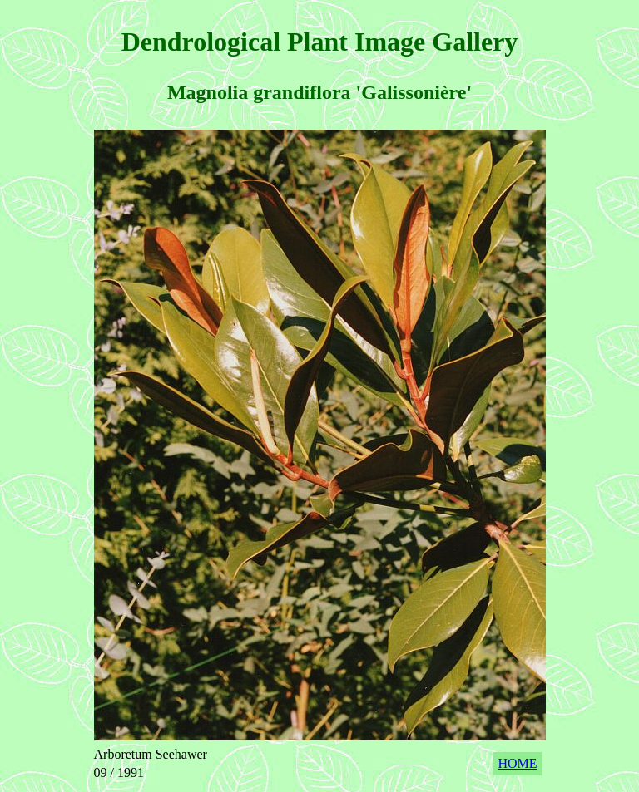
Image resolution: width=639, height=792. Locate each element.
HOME (517, 763)
